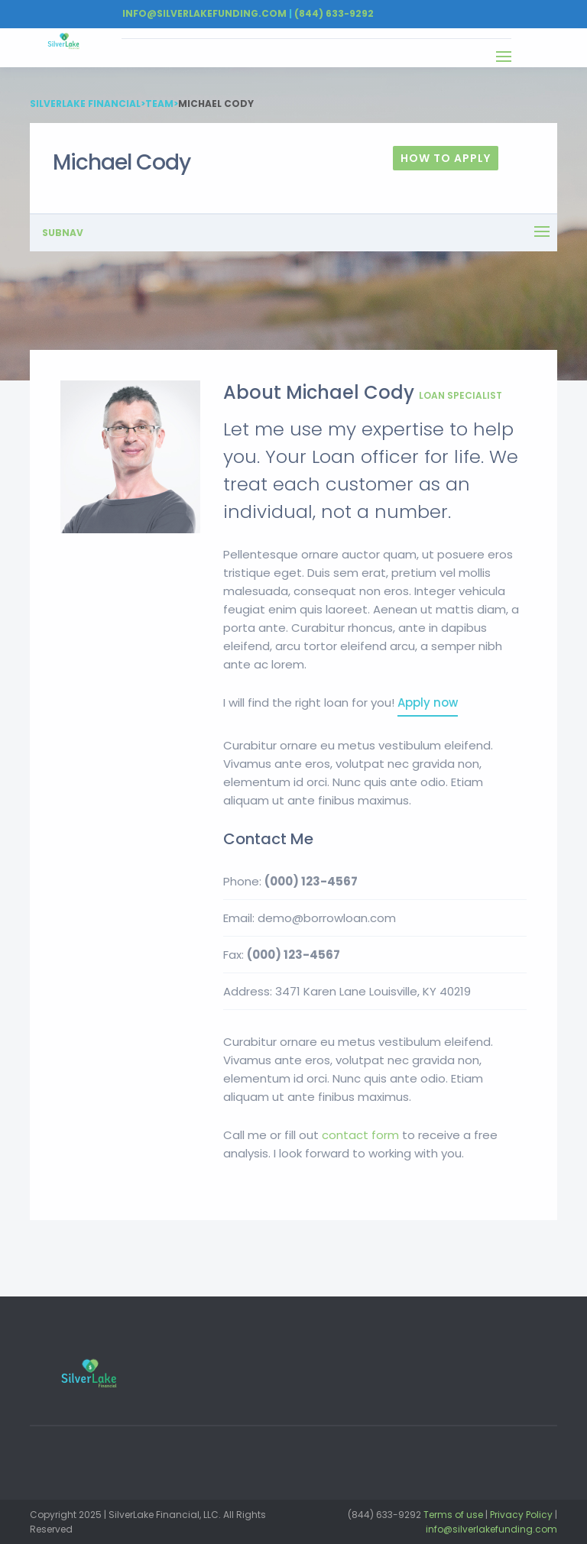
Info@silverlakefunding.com (204, 13)
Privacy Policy (521, 1514)
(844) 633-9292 (334, 13)
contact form (360, 1135)
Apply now (427, 702)
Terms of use (453, 1514)
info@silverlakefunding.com (491, 1529)
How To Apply (446, 158)
